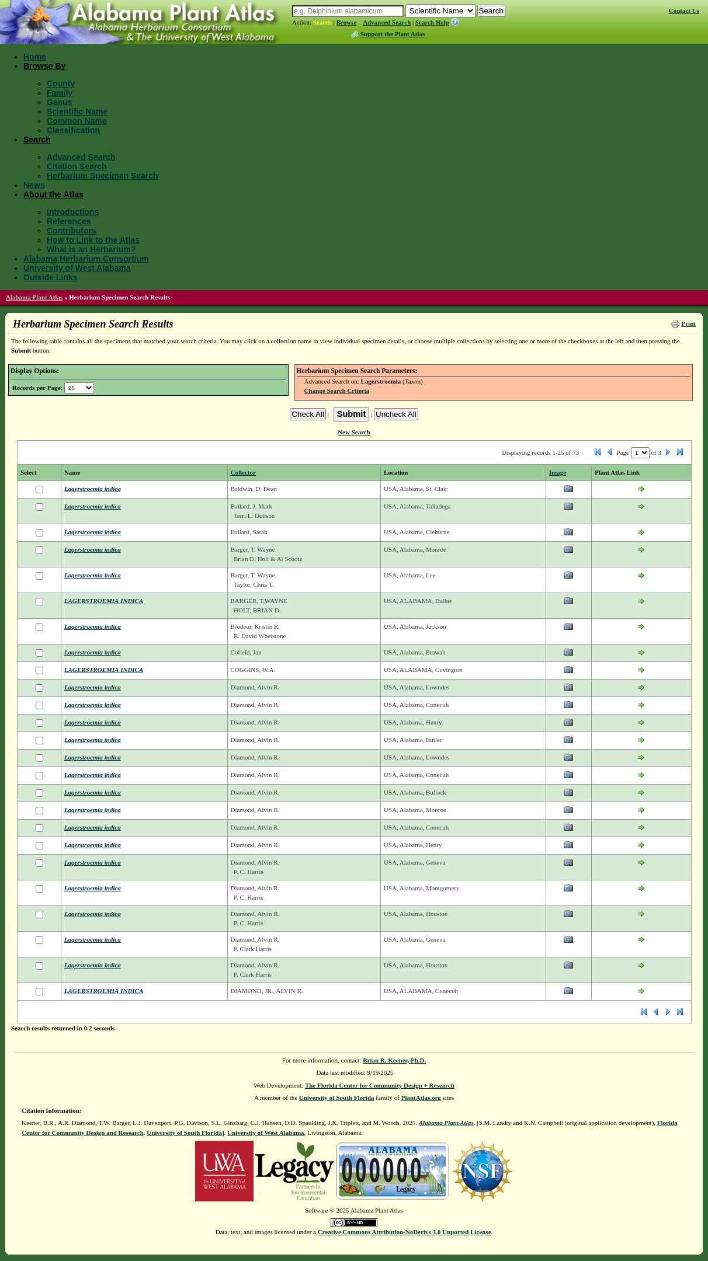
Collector (243, 472)
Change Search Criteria (337, 390)
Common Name (77, 121)
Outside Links (50, 277)
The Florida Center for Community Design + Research (379, 1085)
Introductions (73, 212)
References (69, 221)
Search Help (432, 22)
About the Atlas (53, 194)
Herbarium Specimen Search (102, 175)
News (34, 185)
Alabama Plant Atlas (34, 297)
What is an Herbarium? (91, 249)
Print (688, 323)
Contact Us (684, 10)
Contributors (71, 230)
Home (34, 56)
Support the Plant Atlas (392, 33)
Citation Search (77, 166)
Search (322, 22)
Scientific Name (77, 111)
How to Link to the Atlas (93, 240)
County (61, 83)
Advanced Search (387, 22)
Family (59, 92)
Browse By (44, 66)
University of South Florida (336, 1097)
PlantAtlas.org (421, 1097)
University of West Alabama (77, 268)
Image (557, 472)
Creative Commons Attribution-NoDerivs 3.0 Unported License (404, 1231)
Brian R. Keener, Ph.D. (394, 1060)
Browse (346, 22)
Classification (73, 130)
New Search (354, 432)
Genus (59, 102)
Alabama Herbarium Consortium (86, 258)
